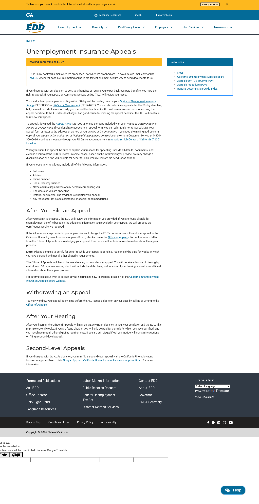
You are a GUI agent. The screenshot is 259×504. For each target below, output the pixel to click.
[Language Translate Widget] (212, 387)
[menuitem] (70, 27)
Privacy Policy (85, 422)
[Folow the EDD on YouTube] (231, 422)
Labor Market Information (101, 381)
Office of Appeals (118, 237)
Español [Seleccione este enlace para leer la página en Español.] (31, 41)
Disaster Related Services (101, 407)
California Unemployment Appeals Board (200, 77)
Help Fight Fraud (38, 402)
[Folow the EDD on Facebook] (208, 422)
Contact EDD (148, 381)
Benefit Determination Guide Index (197, 89)
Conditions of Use (58, 422)
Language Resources (41, 409)
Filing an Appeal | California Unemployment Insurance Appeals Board (102, 360)
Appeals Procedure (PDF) (192, 85)
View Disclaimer (204, 397)
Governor (145, 395)
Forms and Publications (43, 381)
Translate (219, 391)
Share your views (209, 4)
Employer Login (164, 15)
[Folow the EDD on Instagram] (224, 422)
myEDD (138, 15)
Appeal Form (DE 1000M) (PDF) (195, 81)
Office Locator (36, 395)
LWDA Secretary (150, 402)
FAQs (180, 73)
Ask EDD (32, 388)
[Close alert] (227, 4)
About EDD (147, 388)
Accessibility (108, 422)
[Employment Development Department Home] (35, 27)
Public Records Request (99, 388)
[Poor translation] (16, 455)
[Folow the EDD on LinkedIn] (218, 422)
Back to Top (33, 422)
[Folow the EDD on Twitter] (213, 422)
